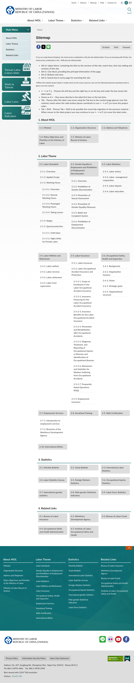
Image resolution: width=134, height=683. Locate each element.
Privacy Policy (12, 658)
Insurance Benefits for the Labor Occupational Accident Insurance (84, 316)
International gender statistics (50, 494)
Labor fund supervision (48, 284)
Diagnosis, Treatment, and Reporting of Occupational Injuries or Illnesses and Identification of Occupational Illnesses (84, 351)
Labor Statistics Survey (51, 480)
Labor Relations (111, 164)
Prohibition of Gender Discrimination (82, 188)
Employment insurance (80, 400)
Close (129, 548)
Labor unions (112, 171)
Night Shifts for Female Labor (51, 240)
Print (116, 47)
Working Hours (50, 182)
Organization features (112, 273)
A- (122, 3)
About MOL (34, 20)
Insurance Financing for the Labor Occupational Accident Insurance (83, 301)
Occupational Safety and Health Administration (51, 530)
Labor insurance (82, 263)
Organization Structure (83, 127)
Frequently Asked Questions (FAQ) (83, 387)
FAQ (102, 3)
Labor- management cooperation (115, 178)
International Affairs (51, 446)
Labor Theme (55, 20)
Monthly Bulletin (49, 467)
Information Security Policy (33, 658)
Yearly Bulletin (79, 467)
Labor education (113, 191)
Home (73, 3)
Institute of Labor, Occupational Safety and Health (82, 531)
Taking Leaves (52, 212)
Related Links (97, 20)
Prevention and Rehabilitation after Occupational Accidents (83, 331)
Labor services (50, 271)
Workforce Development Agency (81, 518)
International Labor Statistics (113, 469)
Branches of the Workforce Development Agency (51, 432)
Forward (126, 47)
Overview (47, 171)
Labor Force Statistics (114, 492)
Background (111, 266)
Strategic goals (112, 286)
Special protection (51, 226)
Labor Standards (48, 164)
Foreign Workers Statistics (80, 481)
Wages (46, 220)
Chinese (83, 3)
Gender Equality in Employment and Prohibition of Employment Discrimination (84, 169)
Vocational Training (81, 413)
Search (129, 13)
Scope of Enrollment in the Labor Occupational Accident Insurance (83, 286)
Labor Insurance (80, 255)
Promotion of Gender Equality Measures (84, 205)
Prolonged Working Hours (51, 205)
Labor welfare (49, 266)
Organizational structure (112, 293)
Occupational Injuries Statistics (114, 481)
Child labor (51, 233)
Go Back (106, 47)
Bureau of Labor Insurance (48, 518)
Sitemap (93, 3)
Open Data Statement (59, 658)
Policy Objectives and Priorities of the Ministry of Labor (51, 140)
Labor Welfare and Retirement (49, 257)
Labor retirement (51, 277)
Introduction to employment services (50, 422)
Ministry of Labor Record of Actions (81, 138)
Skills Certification (112, 413)
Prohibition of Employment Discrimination (81, 224)
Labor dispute (112, 185)
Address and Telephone (114, 127)
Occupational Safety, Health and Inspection (113, 257)
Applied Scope (50, 177)
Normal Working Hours (49, 196)
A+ (130, 2)
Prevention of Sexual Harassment (81, 196)
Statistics (76, 20)
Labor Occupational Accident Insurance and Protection (84, 271)
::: (1, 2)
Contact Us (112, 3)
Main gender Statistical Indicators (83, 494)
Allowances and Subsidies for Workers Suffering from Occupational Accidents (83, 372)
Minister (45, 127)
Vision (109, 280)
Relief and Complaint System (80, 214)
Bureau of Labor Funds (114, 516)
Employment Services (51, 413)
